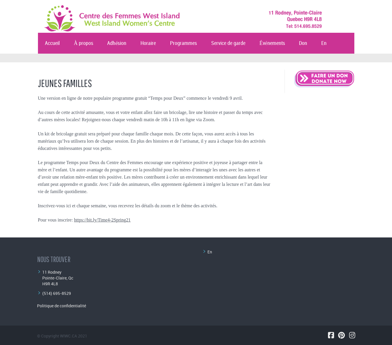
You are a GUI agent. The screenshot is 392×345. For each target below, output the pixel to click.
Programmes (183, 43)
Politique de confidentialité (61, 305)
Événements (272, 43)
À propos (83, 43)
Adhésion (116, 43)
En (324, 43)
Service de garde (228, 43)
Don (303, 43)
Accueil (52, 43)
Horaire (148, 43)
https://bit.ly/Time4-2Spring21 (102, 219)
